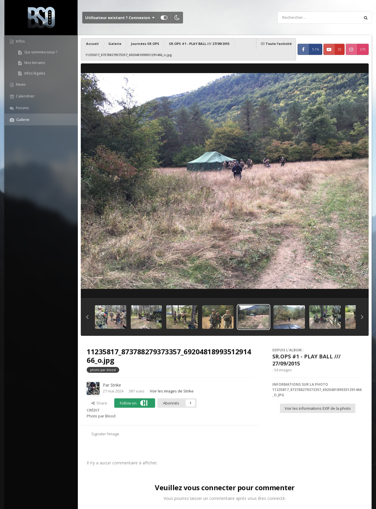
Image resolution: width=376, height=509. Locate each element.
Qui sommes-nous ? (40, 52)
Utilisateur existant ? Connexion (120, 17)
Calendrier (25, 96)
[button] (87, 317)
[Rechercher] (302, 17)
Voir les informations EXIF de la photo (318, 408)
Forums (22, 107)
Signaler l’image (105, 433)
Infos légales (34, 73)
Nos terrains (34, 62)
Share (99, 403)
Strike (115, 385)
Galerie (22, 119)
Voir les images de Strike (172, 391)
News (20, 84)
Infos (20, 41)
